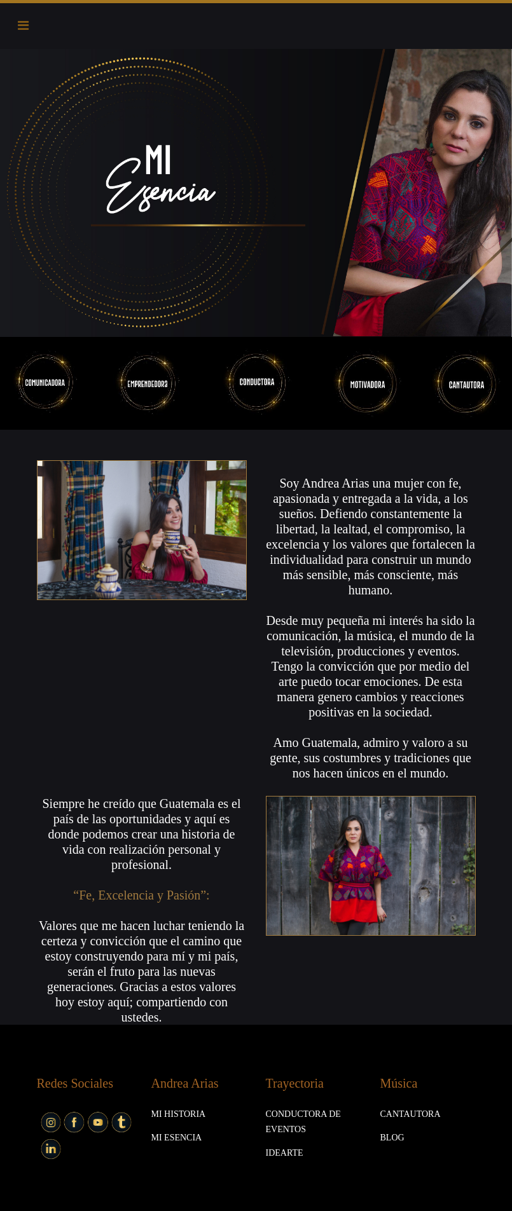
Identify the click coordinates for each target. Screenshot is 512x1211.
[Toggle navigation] (23, 25)
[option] (256, 193)
